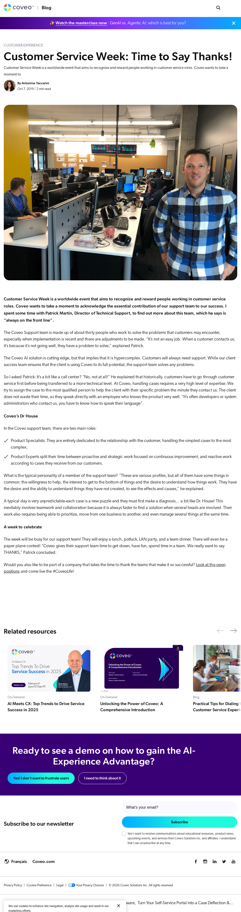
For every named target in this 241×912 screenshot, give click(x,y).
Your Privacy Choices (86, 885)
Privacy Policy (13, 885)
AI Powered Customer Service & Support (72, 903)
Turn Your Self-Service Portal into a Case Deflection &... (185, 903)
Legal (60, 885)
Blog (46, 7)
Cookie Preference (39, 885)
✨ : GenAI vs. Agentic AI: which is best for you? (117, 22)
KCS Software (123, 903)
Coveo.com (43, 861)
